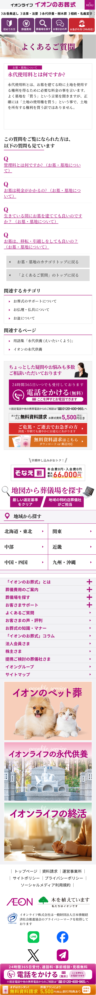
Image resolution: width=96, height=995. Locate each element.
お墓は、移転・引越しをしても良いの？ (41, 244)
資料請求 (50, 871)
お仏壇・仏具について (31, 309)
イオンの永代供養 (27, 349)
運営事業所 (72, 871)
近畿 (57, 546)
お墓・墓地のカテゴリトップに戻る (48, 261)
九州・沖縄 (64, 562)
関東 (57, 531)
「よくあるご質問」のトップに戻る (48, 275)
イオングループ (19, 667)
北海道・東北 (18, 531)
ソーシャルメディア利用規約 (46, 885)
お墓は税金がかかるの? (42, 193)
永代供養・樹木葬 (54, 13)
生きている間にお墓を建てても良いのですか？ (43, 218)
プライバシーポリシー (64, 878)
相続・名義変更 (81, 13)
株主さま (13, 651)
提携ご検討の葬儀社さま (28, 659)
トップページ (25, 871)
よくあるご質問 (19, 613)
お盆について (24, 317)
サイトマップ (17, 674)
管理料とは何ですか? (42, 168)
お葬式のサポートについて (35, 301)
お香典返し (11, 13)
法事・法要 (30, 13)
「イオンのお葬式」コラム (30, 636)
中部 (9, 546)
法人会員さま (17, 643)
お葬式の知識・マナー (26, 628)
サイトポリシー (26, 878)
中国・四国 (16, 562)
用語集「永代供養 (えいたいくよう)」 (44, 340)
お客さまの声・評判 (23, 620)
